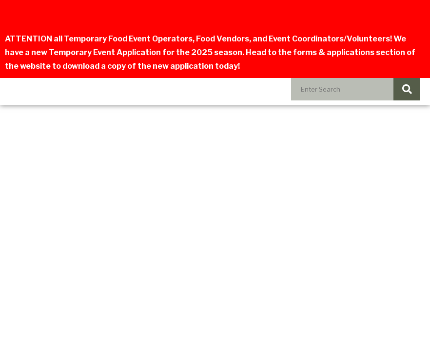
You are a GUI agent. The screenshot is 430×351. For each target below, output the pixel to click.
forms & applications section (349, 52)
